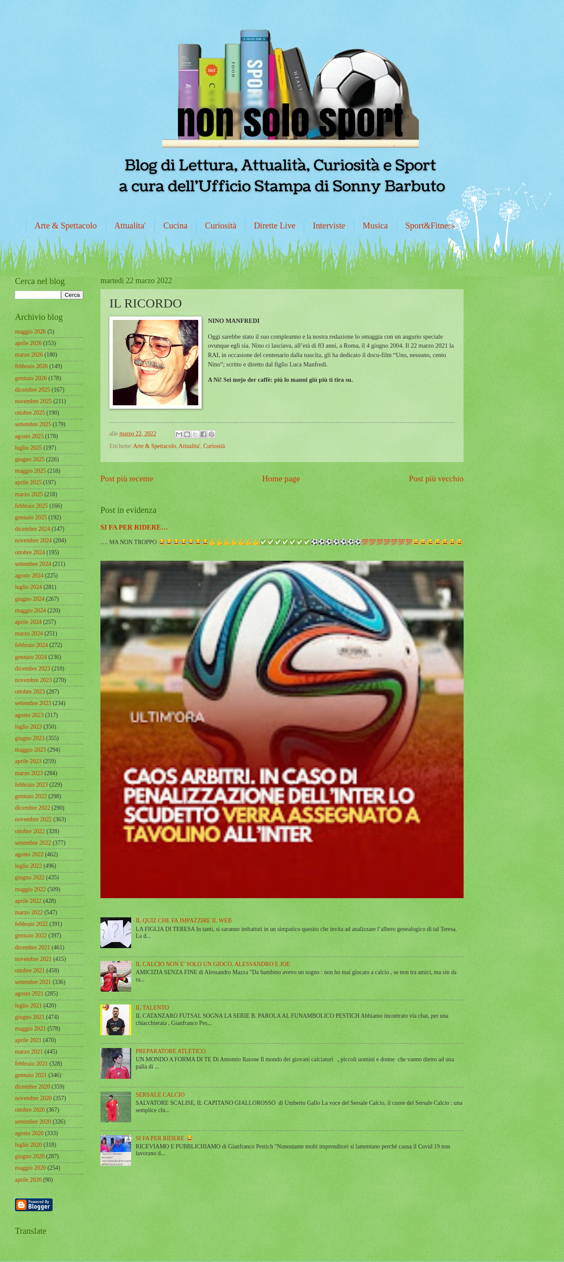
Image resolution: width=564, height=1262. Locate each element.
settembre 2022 (33, 843)
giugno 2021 (29, 1017)
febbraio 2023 (31, 785)
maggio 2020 (30, 1168)
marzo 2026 (29, 354)
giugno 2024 (29, 599)
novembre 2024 (33, 540)
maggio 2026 (30, 331)
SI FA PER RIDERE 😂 (164, 1138)
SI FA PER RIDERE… (134, 527)
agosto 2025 (29, 436)
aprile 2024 (28, 622)
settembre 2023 (33, 703)
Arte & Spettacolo (66, 225)
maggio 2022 (30, 889)
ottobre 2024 (30, 552)
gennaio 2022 (31, 935)
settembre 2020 (33, 1122)
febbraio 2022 (31, 924)
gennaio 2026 (31, 378)
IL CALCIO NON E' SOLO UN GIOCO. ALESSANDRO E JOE (213, 964)
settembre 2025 (33, 424)
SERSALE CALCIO (160, 1095)
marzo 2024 (29, 633)
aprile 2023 (28, 761)
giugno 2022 (29, 877)
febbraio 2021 (31, 1063)
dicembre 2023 (32, 668)
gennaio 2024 (31, 657)
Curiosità (220, 225)
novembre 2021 (33, 959)
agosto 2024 (29, 575)
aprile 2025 (28, 482)
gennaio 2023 (31, 796)
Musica (375, 225)
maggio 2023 (30, 750)
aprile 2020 (28, 1180)
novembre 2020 (33, 1098)
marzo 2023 (29, 773)
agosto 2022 (29, 854)
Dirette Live (274, 225)
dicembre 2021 (32, 947)
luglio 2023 (28, 726)
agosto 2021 (29, 993)
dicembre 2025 (32, 390)
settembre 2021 (33, 982)
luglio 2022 (28, 866)
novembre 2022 (33, 819)
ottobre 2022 (30, 831)
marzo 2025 (29, 494)
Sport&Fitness (430, 225)
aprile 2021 (28, 1040)
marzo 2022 (29, 912)
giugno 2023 (29, 738)
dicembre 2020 (32, 1086)
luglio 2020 (28, 1145)
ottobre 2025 (30, 413)
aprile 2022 (28, 901)
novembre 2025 (33, 401)
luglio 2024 (28, 587)
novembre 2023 (33, 680)
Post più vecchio (436, 478)
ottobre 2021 (30, 970)
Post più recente (126, 478)
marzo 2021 (29, 1051)
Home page (281, 478)
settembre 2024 (33, 564)
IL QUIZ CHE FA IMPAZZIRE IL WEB (184, 920)
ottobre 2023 (30, 691)
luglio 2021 (28, 1005)
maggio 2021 (30, 1028)
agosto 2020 (29, 1133)
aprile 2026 (28, 343)
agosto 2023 (29, 715)
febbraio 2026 (31, 366)
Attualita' (130, 225)
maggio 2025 (30, 471)
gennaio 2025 (31, 517)
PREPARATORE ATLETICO (171, 1051)
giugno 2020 (29, 1156)
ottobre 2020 (30, 1110)
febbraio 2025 (31, 506)
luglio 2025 (28, 448)
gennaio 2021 (31, 1075)
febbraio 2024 (31, 645)
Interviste (329, 225)
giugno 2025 (29, 459)
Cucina (175, 225)
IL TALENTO (152, 1007)
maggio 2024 (30, 610)
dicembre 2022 (32, 808)
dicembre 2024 (32, 529)
